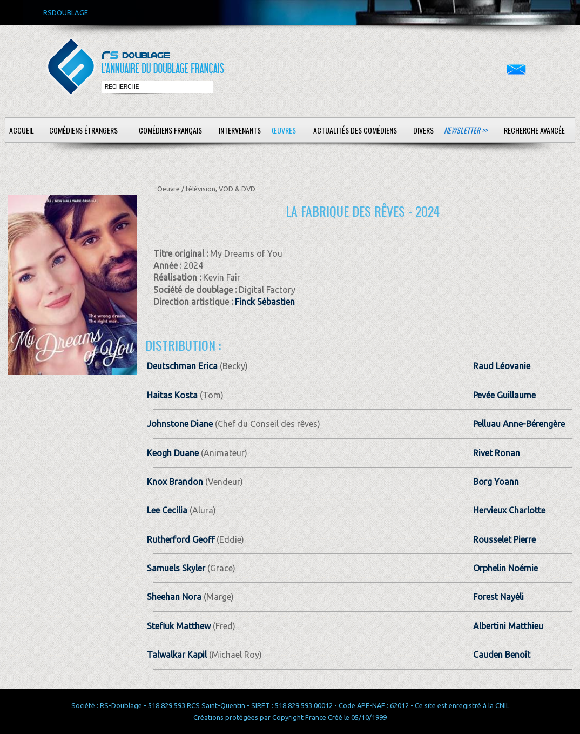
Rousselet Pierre (504, 539)
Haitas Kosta (172, 395)
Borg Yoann (496, 481)
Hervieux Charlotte (509, 510)
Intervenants (240, 130)
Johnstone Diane (180, 424)
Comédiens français (170, 130)
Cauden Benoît (501, 654)
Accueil (21, 130)
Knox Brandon (175, 481)
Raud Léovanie (501, 366)
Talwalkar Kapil (177, 654)
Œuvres (284, 130)
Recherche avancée (534, 130)
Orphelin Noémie (505, 568)
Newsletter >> (465, 130)
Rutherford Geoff (180, 539)
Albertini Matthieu (508, 626)
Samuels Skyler (176, 568)
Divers (423, 130)
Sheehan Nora (174, 597)
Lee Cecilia (167, 510)
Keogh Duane (173, 453)
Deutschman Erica (182, 366)
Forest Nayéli (498, 597)
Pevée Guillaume (504, 395)
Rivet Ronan (496, 453)
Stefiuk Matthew (179, 626)
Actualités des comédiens (355, 130)
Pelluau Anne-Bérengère (519, 424)
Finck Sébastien (265, 301)
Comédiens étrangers (83, 130)
